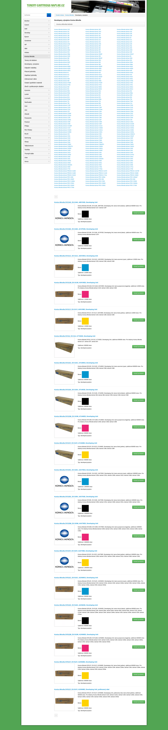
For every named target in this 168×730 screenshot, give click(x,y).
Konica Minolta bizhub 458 (61, 81)
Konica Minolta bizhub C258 (62, 117)
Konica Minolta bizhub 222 (93, 42)
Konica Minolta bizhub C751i (125, 167)
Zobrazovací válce (31, 79)
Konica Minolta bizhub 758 (61, 103)
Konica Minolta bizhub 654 (124, 97)
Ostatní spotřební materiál (33, 83)
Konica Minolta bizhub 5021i (125, 89)
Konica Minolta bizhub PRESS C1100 (96, 173)
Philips (37, 126)
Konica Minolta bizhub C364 (62, 142)
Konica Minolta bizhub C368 (125, 142)
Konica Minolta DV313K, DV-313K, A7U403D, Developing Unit (76, 389)
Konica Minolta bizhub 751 (61, 101)
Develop (37, 33)
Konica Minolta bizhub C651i (94, 163)
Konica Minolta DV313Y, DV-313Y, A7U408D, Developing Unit (75, 443)
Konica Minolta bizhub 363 (93, 62)
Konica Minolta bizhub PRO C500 (95, 181)
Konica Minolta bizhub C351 (62, 136)
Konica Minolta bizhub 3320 (62, 56)
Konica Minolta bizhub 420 (93, 72)
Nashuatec (37, 102)
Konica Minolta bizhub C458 (94, 154)
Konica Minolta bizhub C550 (62, 156)
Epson (37, 37)
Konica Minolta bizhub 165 (124, 33)
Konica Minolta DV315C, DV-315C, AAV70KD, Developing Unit (76, 470)
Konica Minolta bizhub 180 (61, 35)
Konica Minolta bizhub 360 (61, 58)
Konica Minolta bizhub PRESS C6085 (127, 173)
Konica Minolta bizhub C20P (94, 107)
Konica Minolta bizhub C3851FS (63, 146)
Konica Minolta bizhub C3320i (62, 130)
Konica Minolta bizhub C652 (125, 163)
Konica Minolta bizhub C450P (94, 150)
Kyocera (37, 90)
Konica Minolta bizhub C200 (125, 105)
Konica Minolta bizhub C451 (125, 150)
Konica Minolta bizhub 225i (93, 44)
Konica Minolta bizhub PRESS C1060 (65, 171)
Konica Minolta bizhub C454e (62, 154)
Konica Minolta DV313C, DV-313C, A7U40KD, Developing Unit (76, 363)
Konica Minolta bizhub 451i (93, 79)
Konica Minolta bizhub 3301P (125, 54)
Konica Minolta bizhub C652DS (63, 165)
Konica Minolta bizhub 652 (93, 97)
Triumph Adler (37, 153)
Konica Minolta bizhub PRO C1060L (64, 181)
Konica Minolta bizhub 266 (61, 48)
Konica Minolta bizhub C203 (62, 107)
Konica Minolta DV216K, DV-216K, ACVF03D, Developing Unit (76, 229)
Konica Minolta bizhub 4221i (94, 74)
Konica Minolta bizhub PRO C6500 (64, 185)
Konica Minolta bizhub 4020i (62, 68)
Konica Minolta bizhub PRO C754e (64, 187)
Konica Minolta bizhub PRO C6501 (95, 185)
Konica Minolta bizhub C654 (94, 165)
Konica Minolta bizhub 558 (93, 93)
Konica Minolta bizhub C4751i (125, 154)
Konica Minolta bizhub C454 (125, 152)
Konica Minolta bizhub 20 (124, 37)
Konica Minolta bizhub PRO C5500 (127, 181)
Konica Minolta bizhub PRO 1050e (95, 177)
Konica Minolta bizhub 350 (93, 56)
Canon (37, 25)
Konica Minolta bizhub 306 (93, 52)
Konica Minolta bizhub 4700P (62, 83)
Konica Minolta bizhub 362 (124, 60)
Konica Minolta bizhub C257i (125, 115)
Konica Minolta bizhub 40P (124, 70)
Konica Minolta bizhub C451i (62, 152)
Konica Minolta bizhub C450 (125, 148)
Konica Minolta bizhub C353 (62, 138)
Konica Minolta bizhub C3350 (125, 130)
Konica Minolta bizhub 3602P (94, 58)
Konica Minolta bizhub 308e (62, 54)
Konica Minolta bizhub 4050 (93, 68)
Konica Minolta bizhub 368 (93, 64)
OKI (37, 110)
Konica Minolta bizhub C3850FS (95, 144)
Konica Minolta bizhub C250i (125, 111)
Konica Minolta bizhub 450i (62, 79)
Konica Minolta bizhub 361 (61, 60)
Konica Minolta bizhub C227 (125, 109)
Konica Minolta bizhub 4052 (93, 70)
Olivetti (37, 114)
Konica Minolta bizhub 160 (93, 29)
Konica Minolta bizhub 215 (61, 42)
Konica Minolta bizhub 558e (125, 93)
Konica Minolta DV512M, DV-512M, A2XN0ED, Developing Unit (76, 634)
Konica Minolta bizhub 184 (124, 35)
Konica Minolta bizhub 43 (61, 76)
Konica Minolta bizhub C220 (125, 107)
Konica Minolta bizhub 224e (62, 44)
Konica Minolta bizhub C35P (125, 138)
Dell (37, 29)
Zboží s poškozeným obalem (34, 86)
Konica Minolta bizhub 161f (93, 31)
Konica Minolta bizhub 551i (93, 91)
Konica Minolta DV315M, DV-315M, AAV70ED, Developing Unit (76, 523)
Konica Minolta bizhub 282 (93, 48)
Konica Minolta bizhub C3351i (125, 132)
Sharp (37, 142)
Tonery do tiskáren (31, 60)
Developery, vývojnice (32, 64)
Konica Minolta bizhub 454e (125, 79)
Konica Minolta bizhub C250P (62, 113)
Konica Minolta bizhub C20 (93, 105)
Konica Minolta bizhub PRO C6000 (95, 183)
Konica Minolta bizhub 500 (61, 87)
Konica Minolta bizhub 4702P (94, 83)
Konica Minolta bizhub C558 (94, 160)
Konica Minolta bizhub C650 (125, 160)
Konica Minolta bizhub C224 (62, 109)
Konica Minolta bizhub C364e (94, 142)
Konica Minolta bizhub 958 (93, 103)
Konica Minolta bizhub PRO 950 (95, 179)
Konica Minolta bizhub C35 (62, 134)
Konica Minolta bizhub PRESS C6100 (65, 175)
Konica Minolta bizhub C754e (94, 169)
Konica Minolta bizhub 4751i (94, 85)
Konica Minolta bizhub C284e (62, 120)
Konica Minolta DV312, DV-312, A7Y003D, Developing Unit (74, 336)
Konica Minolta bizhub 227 (61, 46)
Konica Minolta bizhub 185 (61, 37)
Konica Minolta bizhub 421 (61, 74)
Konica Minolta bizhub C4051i (94, 148)
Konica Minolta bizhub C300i (94, 122)
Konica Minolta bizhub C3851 (125, 144)
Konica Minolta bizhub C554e (62, 160)
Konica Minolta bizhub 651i (62, 97)
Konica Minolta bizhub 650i (124, 95)
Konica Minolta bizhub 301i (62, 52)
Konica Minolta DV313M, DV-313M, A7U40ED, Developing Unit (76, 416)
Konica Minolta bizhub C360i (94, 140)
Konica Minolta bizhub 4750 (125, 83)
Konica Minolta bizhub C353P (94, 138)
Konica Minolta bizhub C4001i (125, 146)
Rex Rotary (37, 130)
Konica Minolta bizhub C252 (125, 113)
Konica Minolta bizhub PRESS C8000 (127, 175)
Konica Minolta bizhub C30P (94, 124)
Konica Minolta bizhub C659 (62, 167)
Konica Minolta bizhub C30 (124, 120)
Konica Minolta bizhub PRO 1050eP (127, 177)
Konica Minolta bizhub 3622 (62, 62)
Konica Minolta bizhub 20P (62, 40)
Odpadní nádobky (30, 68)
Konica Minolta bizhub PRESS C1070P (128, 171)
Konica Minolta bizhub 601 (93, 95)
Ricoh (37, 134)
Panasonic (37, 118)
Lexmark (37, 98)
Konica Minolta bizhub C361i (125, 140)
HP (37, 44)
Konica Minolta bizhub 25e (124, 46)
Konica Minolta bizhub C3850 (62, 144)
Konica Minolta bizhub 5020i (94, 89)
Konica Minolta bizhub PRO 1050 (63, 177)
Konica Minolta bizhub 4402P (94, 76)
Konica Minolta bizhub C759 (125, 169)
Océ (37, 106)
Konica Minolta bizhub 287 (93, 50)
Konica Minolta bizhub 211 (124, 40)
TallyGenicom (37, 146)
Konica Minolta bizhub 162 (124, 31)
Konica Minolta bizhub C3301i (125, 128)
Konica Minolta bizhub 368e (125, 64)
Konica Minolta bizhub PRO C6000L (127, 183)
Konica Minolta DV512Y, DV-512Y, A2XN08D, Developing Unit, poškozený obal (81, 689)
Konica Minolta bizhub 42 (61, 72)
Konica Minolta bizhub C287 (94, 120)
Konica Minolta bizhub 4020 (125, 66)
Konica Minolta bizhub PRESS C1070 (96, 171)
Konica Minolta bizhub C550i (94, 156)
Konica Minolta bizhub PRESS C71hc (96, 175)
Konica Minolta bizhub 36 (124, 56)
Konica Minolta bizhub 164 (93, 33)
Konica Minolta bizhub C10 (124, 103)
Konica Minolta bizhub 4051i (62, 70)
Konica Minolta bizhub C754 (62, 169)
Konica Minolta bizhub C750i (94, 167)
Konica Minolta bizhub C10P (62, 105)
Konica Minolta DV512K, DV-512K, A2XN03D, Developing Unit (76, 605)
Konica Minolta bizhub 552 (124, 91)
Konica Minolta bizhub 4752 (125, 85)
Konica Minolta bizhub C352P (125, 136)
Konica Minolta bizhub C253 (94, 115)
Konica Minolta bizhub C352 (94, 136)
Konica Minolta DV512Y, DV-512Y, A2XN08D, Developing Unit (75, 662)
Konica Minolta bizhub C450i (62, 150)
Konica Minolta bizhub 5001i (125, 87)
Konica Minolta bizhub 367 (61, 64)
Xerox (37, 161)
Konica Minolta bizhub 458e (93, 81)
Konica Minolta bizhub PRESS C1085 (65, 173)
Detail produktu (139, 213)
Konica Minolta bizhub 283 (124, 48)
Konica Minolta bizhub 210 (93, 40)
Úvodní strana (60, 15)
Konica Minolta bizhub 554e (62, 93)
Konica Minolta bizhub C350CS (126, 134)
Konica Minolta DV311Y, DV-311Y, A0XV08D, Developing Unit (75, 309)
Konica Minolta (37, 56)
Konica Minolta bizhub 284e (62, 50)
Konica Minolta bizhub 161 (61, 31)
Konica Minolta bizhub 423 (124, 74)
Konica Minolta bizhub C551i (125, 156)
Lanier (37, 94)
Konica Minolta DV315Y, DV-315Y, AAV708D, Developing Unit (75, 551)
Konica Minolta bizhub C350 (94, 134)
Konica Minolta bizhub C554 (125, 158)
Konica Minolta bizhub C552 (62, 158)
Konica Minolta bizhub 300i (124, 50)
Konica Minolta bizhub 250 (93, 46)
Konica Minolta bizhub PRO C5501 (64, 183)
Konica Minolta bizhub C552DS (94, 158)
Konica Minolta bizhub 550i (62, 91)
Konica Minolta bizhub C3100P (63, 126)
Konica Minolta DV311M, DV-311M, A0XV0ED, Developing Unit (76, 282)
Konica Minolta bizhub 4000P (94, 66)
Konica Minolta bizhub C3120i (125, 126)
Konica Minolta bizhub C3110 (94, 126)
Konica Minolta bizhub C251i (94, 113)
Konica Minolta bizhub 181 (93, 35)
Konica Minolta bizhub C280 (94, 117)
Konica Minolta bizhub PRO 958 (126, 179)
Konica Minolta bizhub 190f (93, 37)
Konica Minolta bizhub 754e (125, 101)
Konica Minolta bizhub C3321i (94, 130)
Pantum (37, 122)
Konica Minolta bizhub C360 (62, 140)
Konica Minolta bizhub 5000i (94, 87)
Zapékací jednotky (31, 75)
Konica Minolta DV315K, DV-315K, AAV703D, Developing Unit (76, 496)
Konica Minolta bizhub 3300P (94, 54)
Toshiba (37, 149)
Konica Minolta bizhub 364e (125, 62)
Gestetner (37, 40)
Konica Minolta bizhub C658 (125, 165)
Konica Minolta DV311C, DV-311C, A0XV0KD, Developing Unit (76, 256)
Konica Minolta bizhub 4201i (125, 72)
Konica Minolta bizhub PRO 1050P (64, 179)
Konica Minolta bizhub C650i (62, 163)
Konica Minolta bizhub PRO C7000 (127, 185)
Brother (37, 21)
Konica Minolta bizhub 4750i (62, 85)
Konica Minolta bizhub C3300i (94, 128)
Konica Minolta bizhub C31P (62, 128)
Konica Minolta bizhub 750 (124, 99)
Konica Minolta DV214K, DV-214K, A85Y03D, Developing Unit (76, 202)
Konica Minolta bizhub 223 (124, 42)
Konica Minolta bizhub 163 (61, 33)
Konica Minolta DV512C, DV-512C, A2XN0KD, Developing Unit (76, 577)
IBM (37, 48)
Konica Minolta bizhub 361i (93, 60)
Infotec (37, 52)
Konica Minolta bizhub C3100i (125, 124)
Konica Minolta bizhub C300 (62, 122)
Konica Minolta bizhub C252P (62, 115)
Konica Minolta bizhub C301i (125, 122)
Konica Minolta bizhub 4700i (125, 81)
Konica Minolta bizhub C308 (62, 124)
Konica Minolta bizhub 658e (93, 99)
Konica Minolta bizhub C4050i (62, 148)
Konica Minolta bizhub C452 (94, 152)
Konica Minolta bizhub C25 (62, 111)
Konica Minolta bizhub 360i (124, 58)
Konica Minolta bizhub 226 (124, 44)
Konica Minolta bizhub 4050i (125, 68)
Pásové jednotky (30, 71)
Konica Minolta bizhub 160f (124, 29)
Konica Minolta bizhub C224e (94, 109)
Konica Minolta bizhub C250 (94, 111)
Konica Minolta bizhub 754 (93, 101)
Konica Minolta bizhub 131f (62, 29)
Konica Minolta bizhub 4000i (62, 66)
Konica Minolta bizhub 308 (124, 52)
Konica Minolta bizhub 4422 (125, 76)
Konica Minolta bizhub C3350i (62, 132)
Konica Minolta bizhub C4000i (94, 146)
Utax (37, 157)
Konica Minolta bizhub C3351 (94, 132)
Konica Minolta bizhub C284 (125, 117)
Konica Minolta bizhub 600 (61, 95)
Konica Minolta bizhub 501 (61, 89)
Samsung (37, 138)
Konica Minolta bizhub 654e (62, 99)
